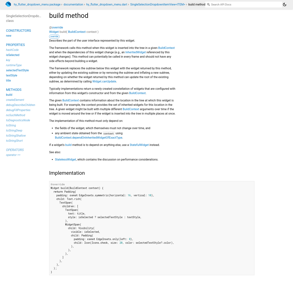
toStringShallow (16, 135)
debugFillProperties (18, 110)
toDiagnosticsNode (18, 120)
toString (11, 125)
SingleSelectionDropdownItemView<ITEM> (157, 4)
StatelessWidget (65, 159)
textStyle (11, 75)
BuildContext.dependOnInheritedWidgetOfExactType (88, 137)
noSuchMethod (15, 115)
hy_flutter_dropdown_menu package (37, 4)
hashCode (12, 50)
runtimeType (14, 65)
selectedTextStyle (17, 70)
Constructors (18, 30)
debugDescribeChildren (20, 105)
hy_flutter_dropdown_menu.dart (106, 4)
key (8, 60)
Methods (13, 90)
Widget (54, 32)
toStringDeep (14, 130)
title (8, 80)
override (57, 27)
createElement (15, 100)
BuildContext (77, 32)
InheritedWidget (135, 52)
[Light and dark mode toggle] (285, 4)
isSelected (12, 55)
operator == (13, 155)
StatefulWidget (139, 145)
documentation (73, 4)
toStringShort (14, 140)
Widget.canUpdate (104, 81)
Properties (15, 45)
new (8, 35)
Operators (15, 150)
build (68, 145)
